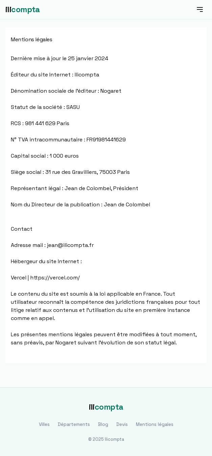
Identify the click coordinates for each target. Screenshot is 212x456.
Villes (44, 424)
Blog (103, 424)
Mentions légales (154, 424)
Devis (122, 424)
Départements (74, 424)
